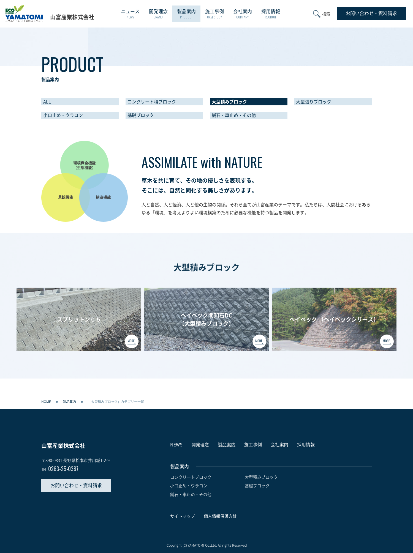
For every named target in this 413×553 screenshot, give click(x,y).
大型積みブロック (229, 102)
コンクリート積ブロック (151, 102)
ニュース (130, 14)
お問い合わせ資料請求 (371, 13)
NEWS (176, 444)
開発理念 (158, 14)
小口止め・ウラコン (63, 115)
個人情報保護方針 (220, 516)
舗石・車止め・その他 (234, 115)
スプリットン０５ (79, 322)
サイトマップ (182, 516)
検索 (326, 14)
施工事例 (214, 14)
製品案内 (186, 14)
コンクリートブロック (190, 477)
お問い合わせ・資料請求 (76, 485)
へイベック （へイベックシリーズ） (334, 322)
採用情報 (270, 14)
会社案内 (242, 14)
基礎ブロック (140, 115)
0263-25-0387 (59, 468)
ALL (47, 102)
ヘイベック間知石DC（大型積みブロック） (206, 322)
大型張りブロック (313, 102)
